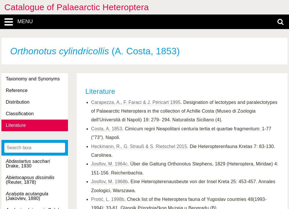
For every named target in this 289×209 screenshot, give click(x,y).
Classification (20, 113)
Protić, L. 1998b (107, 199)
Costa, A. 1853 (106, 128)
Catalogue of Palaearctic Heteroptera (76, 7)
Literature (16, 125)
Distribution (18, 102)
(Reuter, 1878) (30, 180)
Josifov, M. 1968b (109, 181)
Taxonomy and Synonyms (33, 78)
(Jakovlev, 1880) (27, 196)
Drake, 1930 (28, 163)
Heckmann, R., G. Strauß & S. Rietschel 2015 (139, 146)
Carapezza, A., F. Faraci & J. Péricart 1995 (136, 102)
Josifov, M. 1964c (109, 163)
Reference (16, 90)
